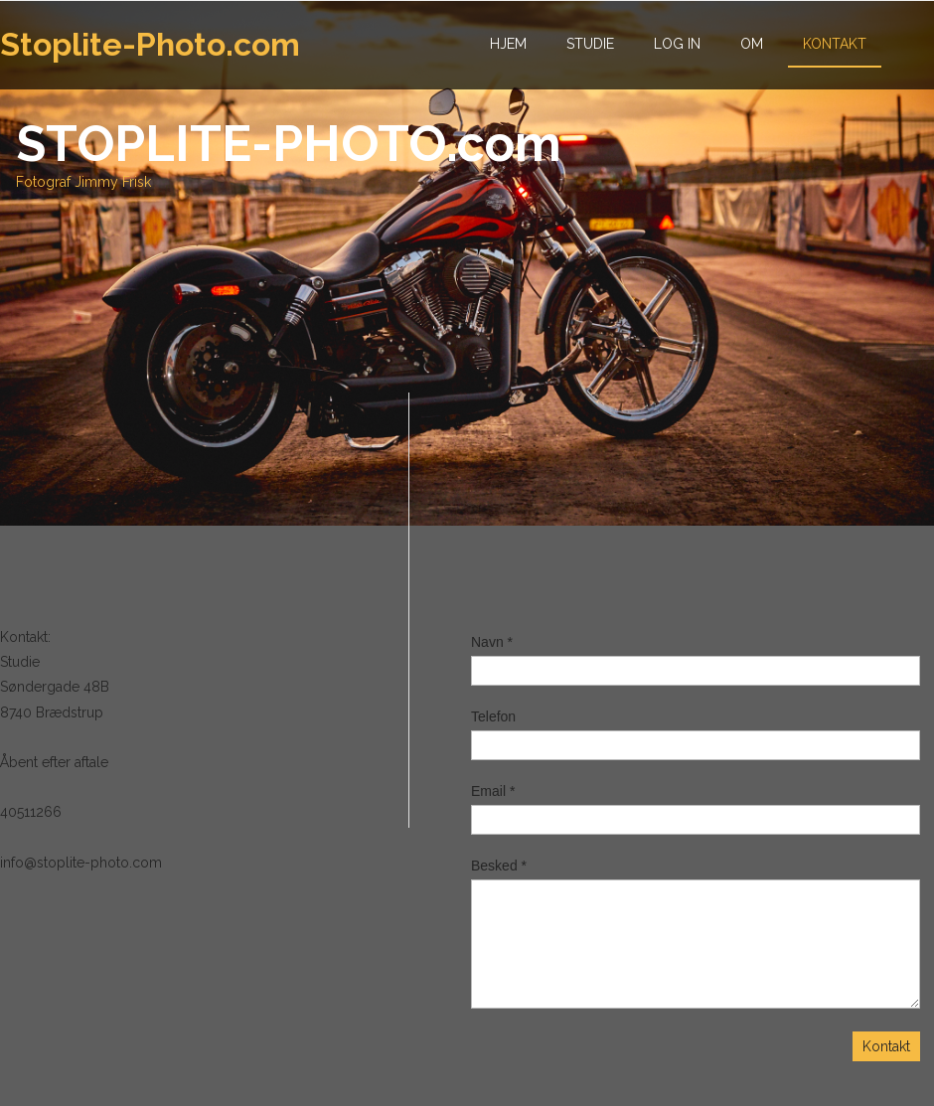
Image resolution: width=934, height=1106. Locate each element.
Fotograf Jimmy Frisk (83, 182)
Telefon (493, 716)
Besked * (499, 865)
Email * (493, 791)
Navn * (492, 642)
